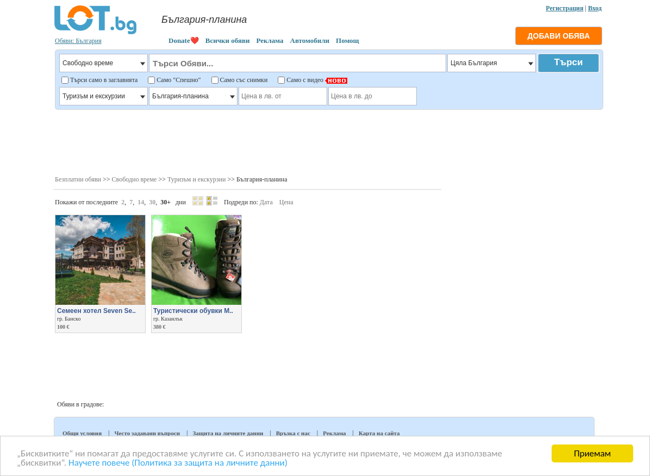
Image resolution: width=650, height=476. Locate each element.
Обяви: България (78, 41)
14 (141, 202)
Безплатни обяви (78, 179)
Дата (266, 202)
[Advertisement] (328, 141)
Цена (286, 202)
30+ (165, 202)
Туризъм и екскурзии (196, 179)
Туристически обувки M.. (193, 311)
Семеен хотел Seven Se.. (96, 311)
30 (152, 202)
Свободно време (134, 179)
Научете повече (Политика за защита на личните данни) (178, 463)
